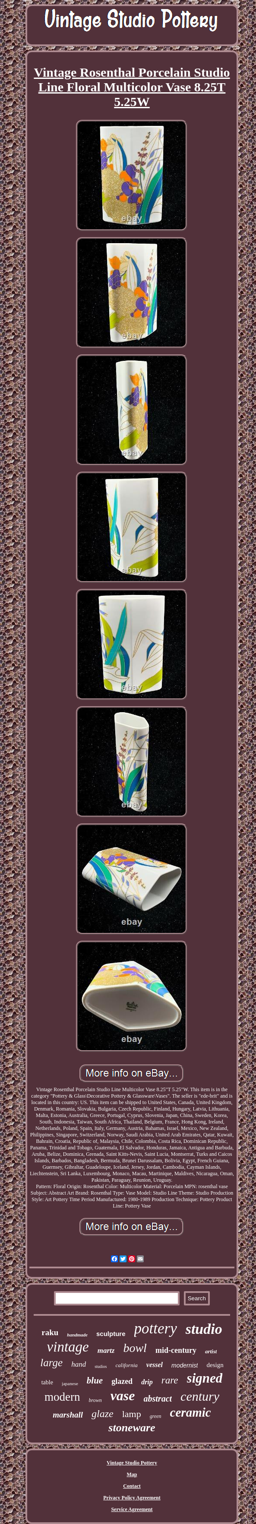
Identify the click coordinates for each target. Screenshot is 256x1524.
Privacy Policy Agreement (131, 1498)
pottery (155, 1328)
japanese (70, 1383)
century (199, 1396)
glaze (103, 1413)
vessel (154, 1364)
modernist (184, 1365)
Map (131, 1474)
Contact (132, 1486)
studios (101, 1366)
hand (78, 1364)
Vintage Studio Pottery (132, 1463)
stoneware (131, 1427)
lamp (131, 1413)
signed (205, 1378)
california (127, 1365)
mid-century (175, 1350)
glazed (122, 1381)
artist (211, 1351)
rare (169, 1380)
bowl (134, 1348)
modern (62, 1396)
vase (123, 1395)
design (214, 1364)
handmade (77, 1334)
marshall (68, 1414)
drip (147, 1382)
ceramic (190, 1412)
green (155, 1416)
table (47, 1382)
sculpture (111, 1333)
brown (94, 1400)
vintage (68, 1347)
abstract (158, 1398)
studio (204, 1329)
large (51, 1362)
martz (106, 1350)
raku (49, 1332)
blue (95, 1380)
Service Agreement (131, 1509)
